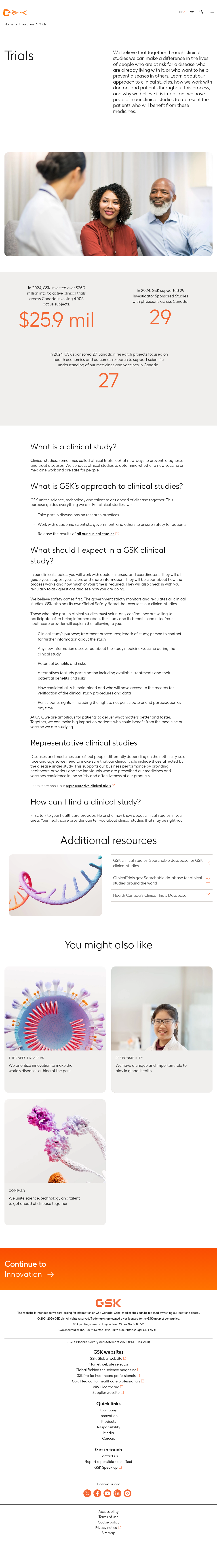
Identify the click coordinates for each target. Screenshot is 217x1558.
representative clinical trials (88, 786)
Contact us (108, 1456)
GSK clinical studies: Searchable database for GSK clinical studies (158, 863)
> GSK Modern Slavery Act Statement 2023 (108, 1342)
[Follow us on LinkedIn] (117, 1493)
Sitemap (108, 1533)
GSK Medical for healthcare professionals (106, 1381)
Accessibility (109, 1511)
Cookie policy (108, 1522)
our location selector (186, 1312)
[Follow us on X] (87, 1493)
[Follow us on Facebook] (97, 1493)
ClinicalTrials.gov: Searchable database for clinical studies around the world (157, 880)
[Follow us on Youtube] (107, 1493)
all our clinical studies (95, 533)
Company (108, 1410)
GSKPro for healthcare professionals (106, 1375)
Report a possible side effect (108, 1461)
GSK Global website (106, 1358)
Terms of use (108, 1517)
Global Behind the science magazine (106, 1370)
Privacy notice (106, 1527)
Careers (108, 1438)
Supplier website (106, 1392)
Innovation (108, 1269)
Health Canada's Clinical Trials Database (150, 895)
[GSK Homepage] (15, 13)
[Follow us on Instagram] (127, 1493)
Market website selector (108, 1364)
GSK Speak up (106, 1467)
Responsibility (108, 1427)
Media (108, 1433)
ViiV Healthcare (106, 1387)
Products (108, 1421)
